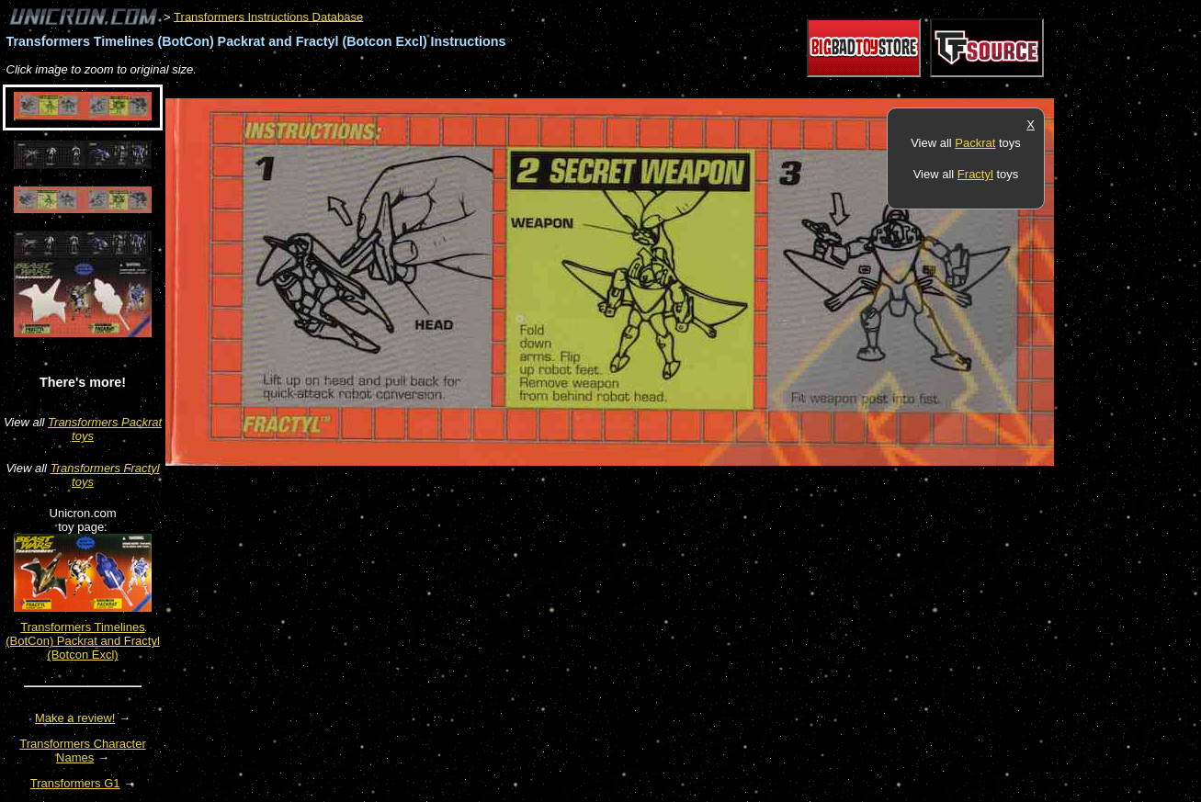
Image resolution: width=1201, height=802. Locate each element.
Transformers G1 (75, 783)
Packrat (975, 143)
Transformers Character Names (82, 750)
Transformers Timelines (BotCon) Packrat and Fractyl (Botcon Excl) (83, 640)
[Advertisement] (499, 89)
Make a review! (75, 718)
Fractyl (975, 174)
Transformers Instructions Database (268, 16)
